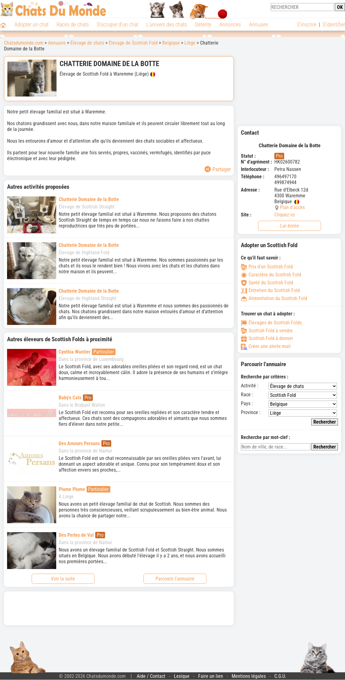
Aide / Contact (151, 676)
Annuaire (258, 24)
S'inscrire (306, 24)
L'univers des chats (166, 24)
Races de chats (73, 24)
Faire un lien (210, 676)
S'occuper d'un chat (117, 24)
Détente (203, 24)
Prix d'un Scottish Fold (267, 267)
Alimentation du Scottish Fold (274, 298)
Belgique (171, 43)
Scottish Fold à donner (267, 338)
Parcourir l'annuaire (174, 579)
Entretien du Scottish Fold (270, 290)
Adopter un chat (31, 24)
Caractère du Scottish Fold (271, 275)
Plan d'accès (292, 207)
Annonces (230, 24)
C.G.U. (280, 676)
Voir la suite (63, 579)
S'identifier (334, 24)
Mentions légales (249, 676)
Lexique (182, 676)
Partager (218, 169)
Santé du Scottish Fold (267, 283)
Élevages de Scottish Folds (271, 323)
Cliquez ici (284, 215)
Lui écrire (289, 226)
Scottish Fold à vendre (267, 331)
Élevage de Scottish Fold (133, 43)
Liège (189, 43)
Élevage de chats (87, 43)
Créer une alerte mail (266, 346)
